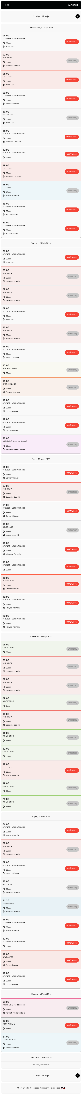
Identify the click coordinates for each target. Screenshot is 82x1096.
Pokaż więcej (71, 42)
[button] (75, 16)
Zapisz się (73, 5)
